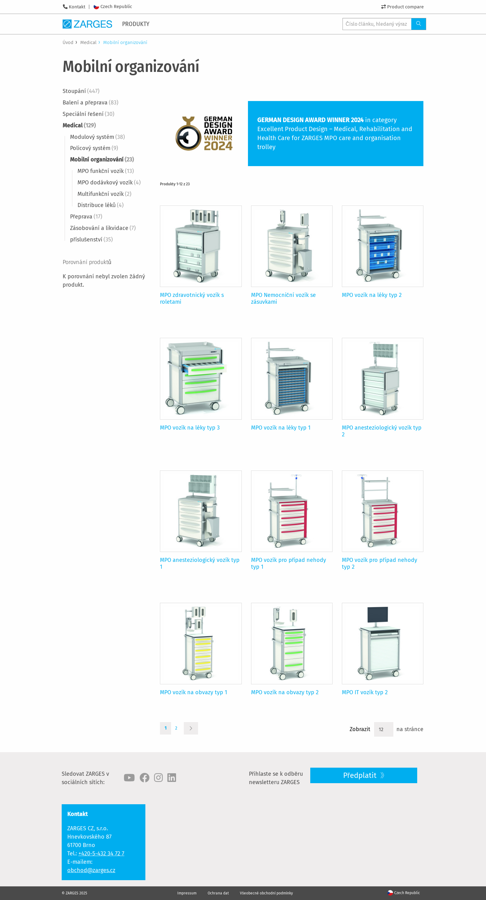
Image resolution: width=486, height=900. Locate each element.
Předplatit (360, 775)
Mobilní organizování (102, 159)
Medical (88, 42)
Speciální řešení (88, 114)
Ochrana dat (218, 893)
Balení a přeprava (90, 102)
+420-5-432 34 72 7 (101, 853)
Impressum (187, 893)
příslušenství (91, 239)
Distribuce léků (100, 205)
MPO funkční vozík (105, 171)
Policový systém (94, 148)
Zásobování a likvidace (103, 228)
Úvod (68, 42)
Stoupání (81, 91)
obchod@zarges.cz (91, 870)
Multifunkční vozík (104, 194)
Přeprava (86, 216)
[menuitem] (137, 24)
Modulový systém (97, 137)
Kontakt (77, 7)
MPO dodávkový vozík (109, 182)
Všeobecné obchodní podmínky (266, 893)
